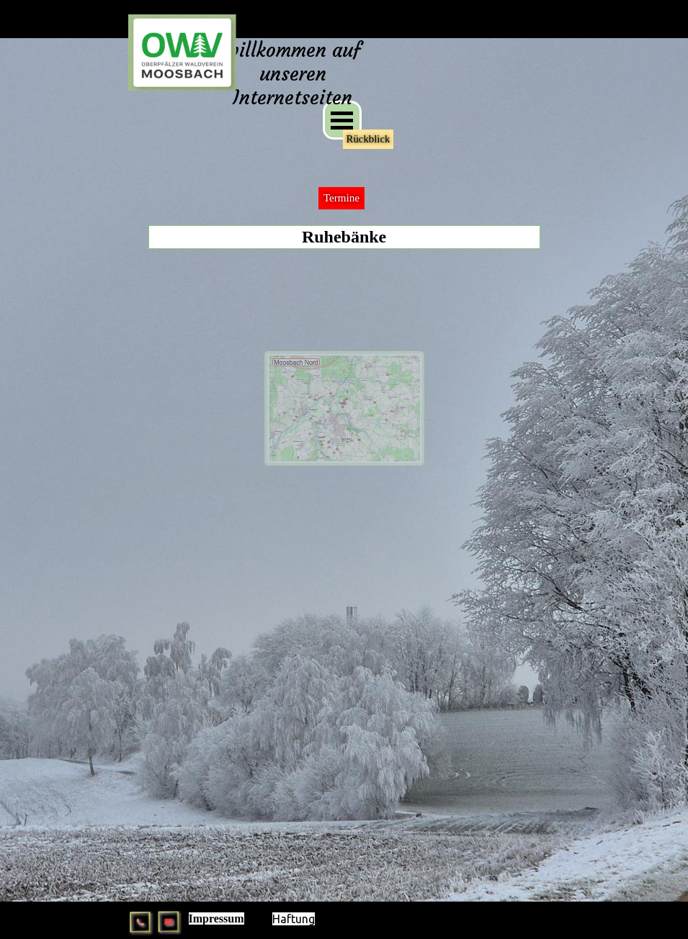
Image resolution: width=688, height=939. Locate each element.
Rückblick (368, 139)
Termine (341, 198)
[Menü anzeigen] (342, 120)
